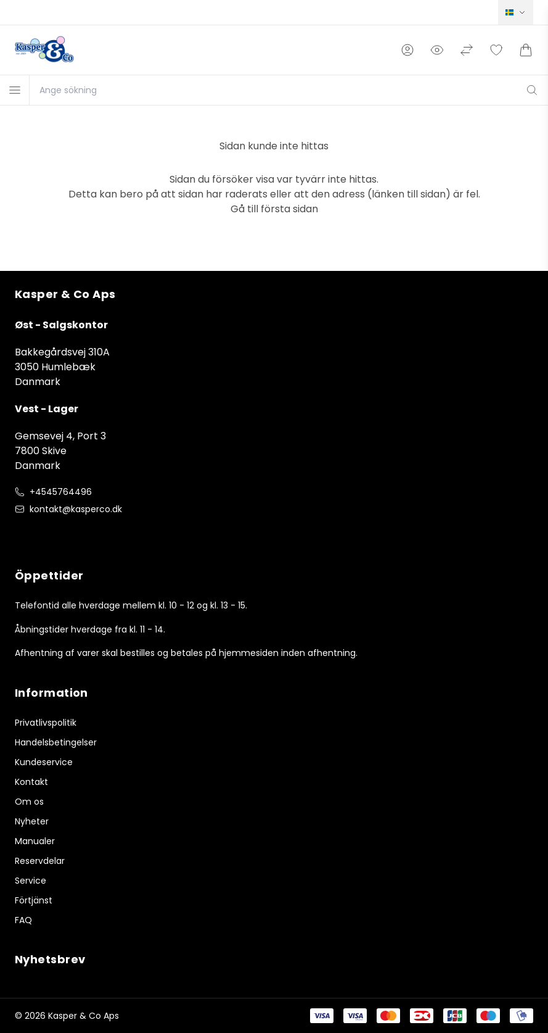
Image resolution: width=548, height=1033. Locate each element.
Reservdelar (40, 861)
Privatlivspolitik (45, 722)
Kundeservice (44, 762)
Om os (29, 801)
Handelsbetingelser (56, 742)
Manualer (35, 841)
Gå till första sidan (274, 209)
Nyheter (32, 821)
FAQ (23, 920)
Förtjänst (33, 900)
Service (30, 880)
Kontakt (31, 782)
